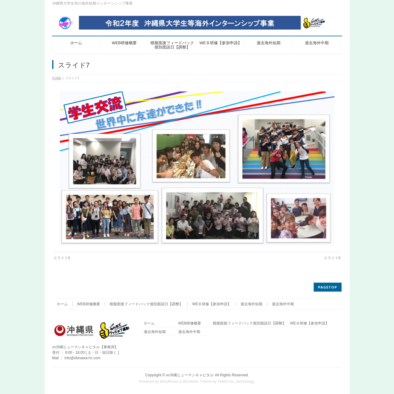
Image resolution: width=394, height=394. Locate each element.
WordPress (169, 381)
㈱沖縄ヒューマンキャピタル (190, 375)
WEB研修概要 (88, 304)
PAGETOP (327, 287)
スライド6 (61, 258)
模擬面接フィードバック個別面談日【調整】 (146, 304)
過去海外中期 (283, 304)
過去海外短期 (251, 304)
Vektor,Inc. (226, 381)
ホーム (62, 304)
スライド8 (332, 258)
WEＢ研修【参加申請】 (211, 304)
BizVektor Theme (197, 381)
